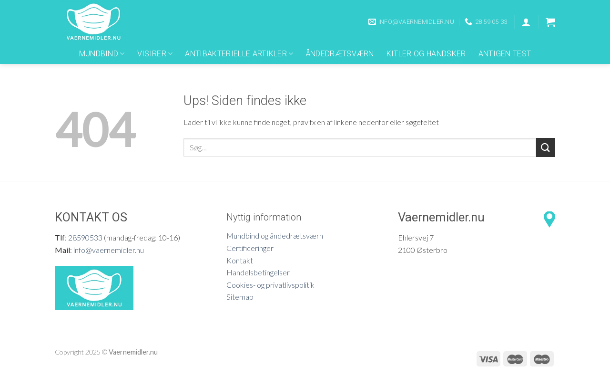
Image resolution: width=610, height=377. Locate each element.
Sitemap (240, 296)
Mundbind (102, 54)
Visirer (155, 54)
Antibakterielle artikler (239, 54)
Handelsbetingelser (258, 272)
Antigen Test (504, 53)
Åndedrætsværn (340, 53)
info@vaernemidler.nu (108, 249)
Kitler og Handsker (426, 53)
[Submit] (545, 147)
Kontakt (239, 260)
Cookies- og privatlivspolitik (270, 284)
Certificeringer (250, 247)
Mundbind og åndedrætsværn (274, 235)
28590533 (85, 237)
